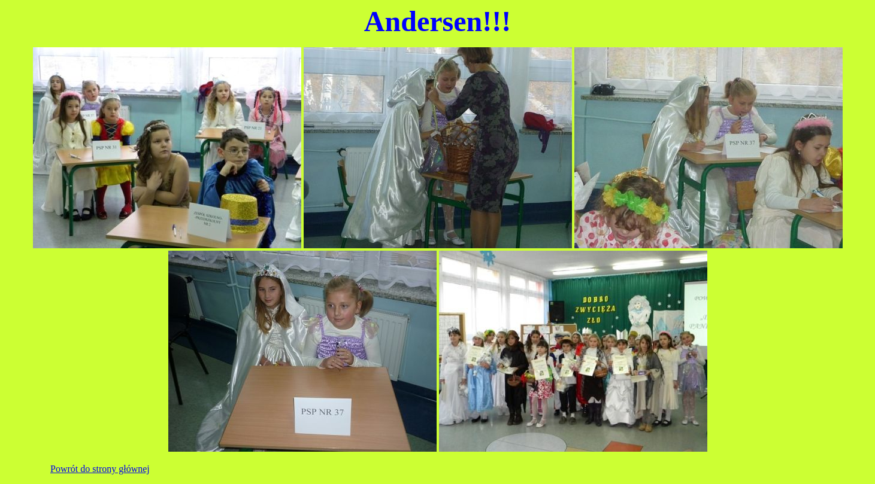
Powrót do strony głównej (100, 469)
